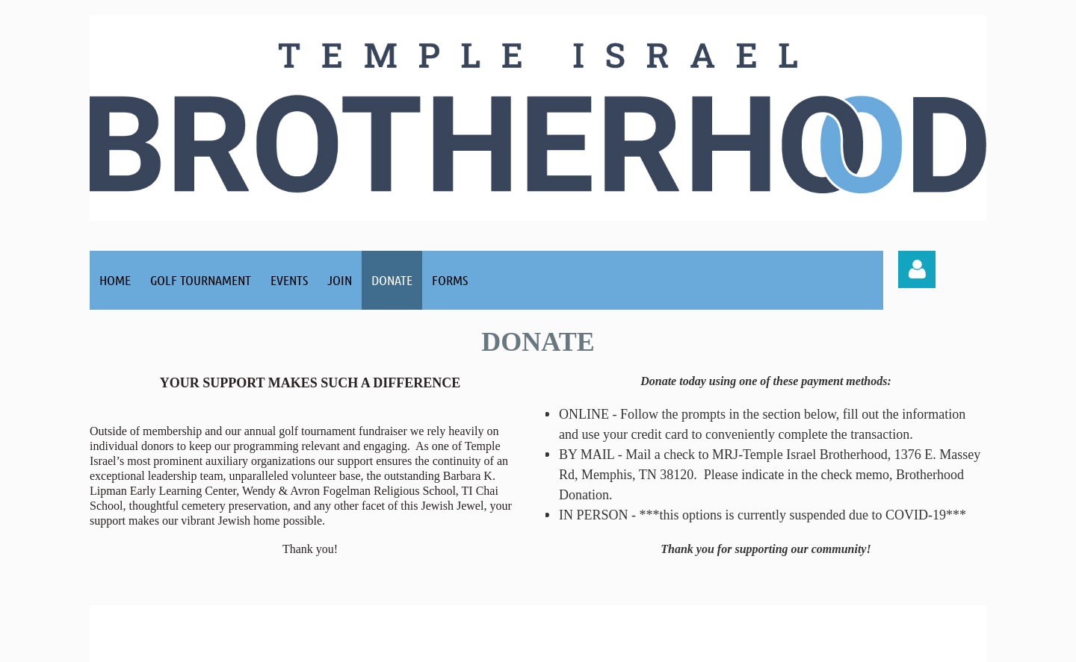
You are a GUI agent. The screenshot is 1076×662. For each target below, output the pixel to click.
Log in (917, 269)
